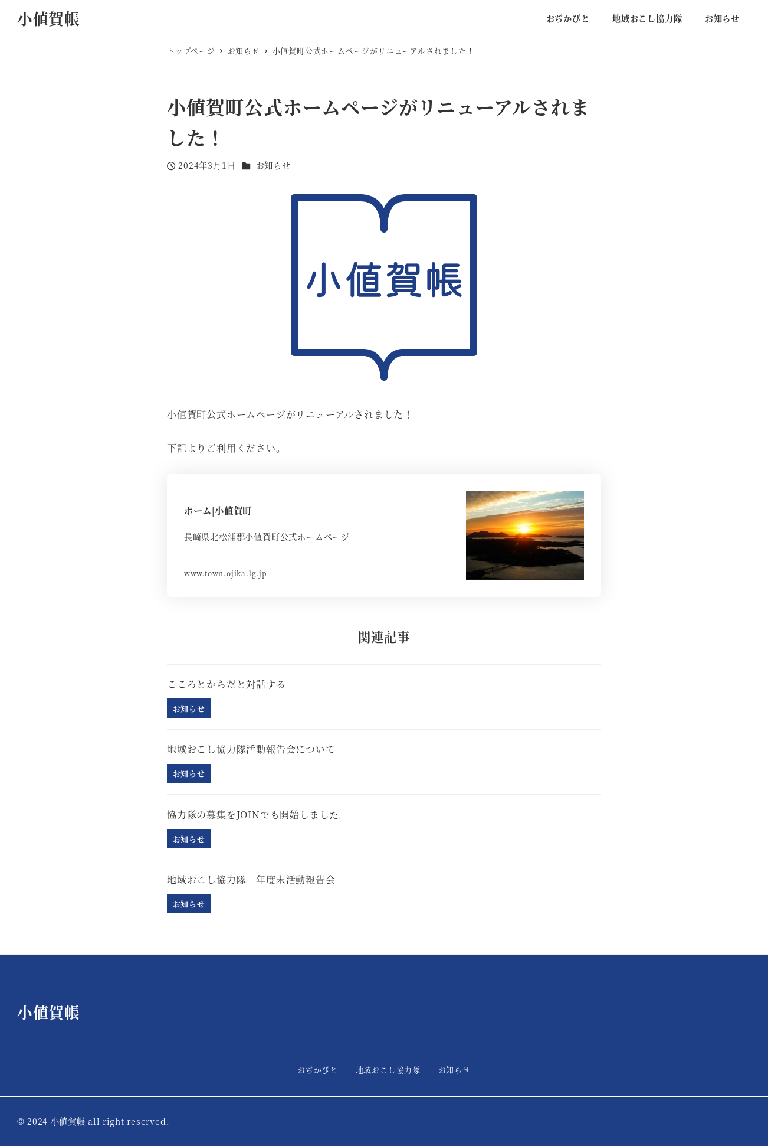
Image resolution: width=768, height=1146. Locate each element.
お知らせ (273, 165)
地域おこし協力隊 (388, 1069)
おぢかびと (317, 1069)
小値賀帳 (48, 18)
